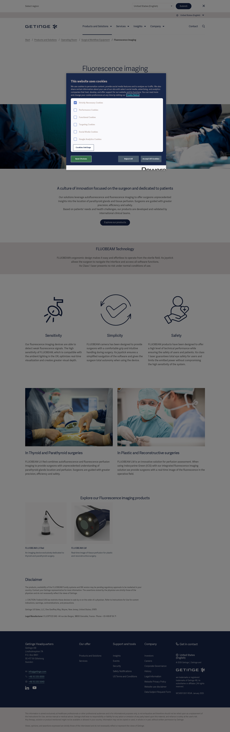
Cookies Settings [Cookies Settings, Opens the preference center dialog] (83, 147)
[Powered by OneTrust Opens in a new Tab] (153, 168)
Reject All (128, 159)
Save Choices (81, 159)
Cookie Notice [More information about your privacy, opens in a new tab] (133, 95)
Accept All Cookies (151, 159)
